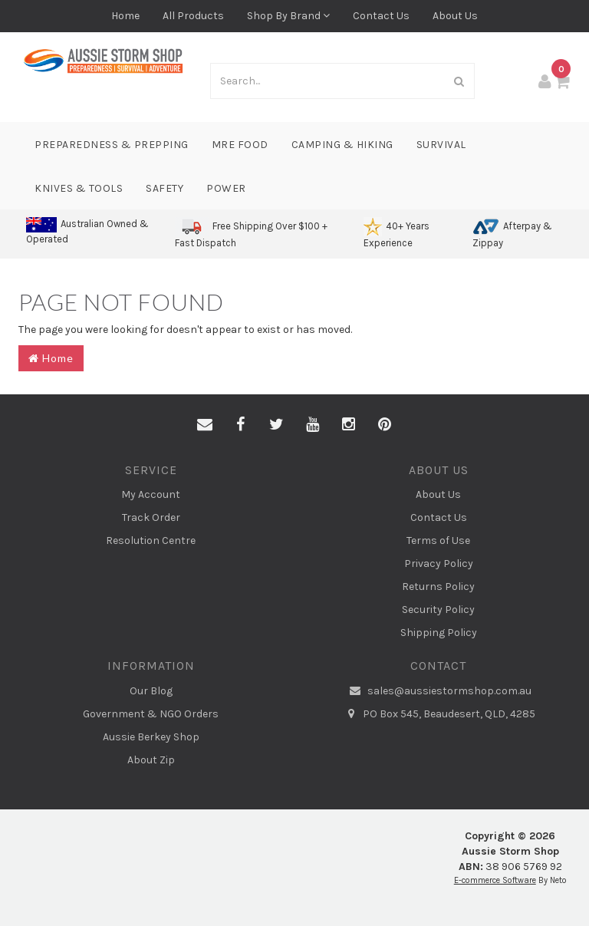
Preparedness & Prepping (112, 144)
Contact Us (381, 15)
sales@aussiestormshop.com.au (438, 691)
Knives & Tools (79, 188)
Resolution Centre (151, 540)
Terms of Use (438, 540)
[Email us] (204, 425)
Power (226, 188)
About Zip (151, 759)
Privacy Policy (438, 563)
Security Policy (438, 609)
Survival (441, 144)
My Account (150, 494)
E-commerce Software (495, 880)
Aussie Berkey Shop (151, 736)
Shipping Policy (438, 632)
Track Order (151, 517)
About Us (455, 15)
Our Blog (151, 690)
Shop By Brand (288, 15)
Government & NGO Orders (151, 713)
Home (125, 15)
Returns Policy (438, 586)
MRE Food (240, 144)
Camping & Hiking (342, 144)
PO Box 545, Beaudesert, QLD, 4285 (438, 714)
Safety (164, 188)
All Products (193, 15)
